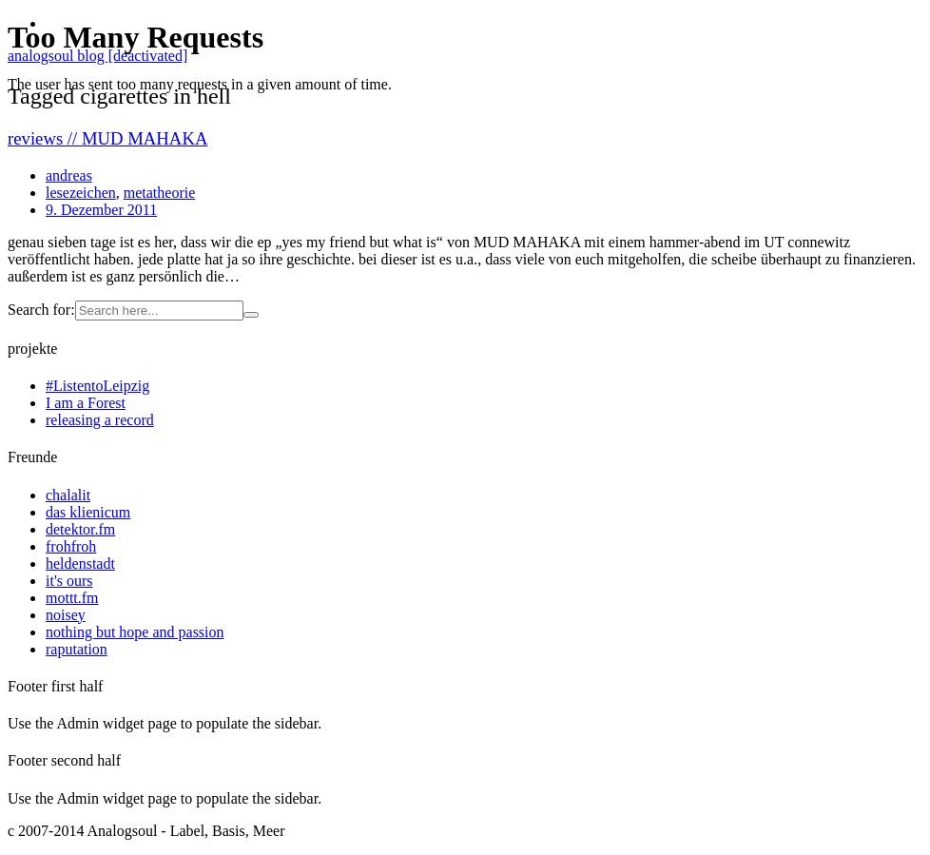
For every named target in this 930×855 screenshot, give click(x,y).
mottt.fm (72, 598)
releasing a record (100, 420)
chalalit (68, 495)
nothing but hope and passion (135, 632)
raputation (76, 649)
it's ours (69, 581)
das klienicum (88, 512)
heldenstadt (80, 563)
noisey (66, 615)
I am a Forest (86, 403)
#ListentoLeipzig (97, 386)
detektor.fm (80, 529)
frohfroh (71, 546)
